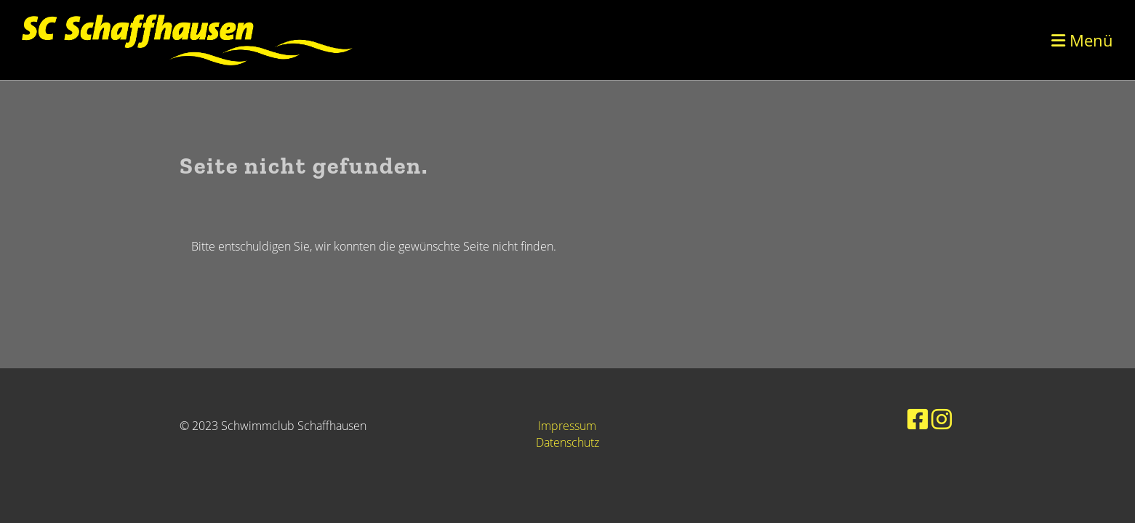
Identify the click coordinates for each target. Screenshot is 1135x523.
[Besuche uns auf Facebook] (917, 418)
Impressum (567, 426)
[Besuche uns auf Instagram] (941, 418)
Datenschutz (567, 442)
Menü (1082, 40)
